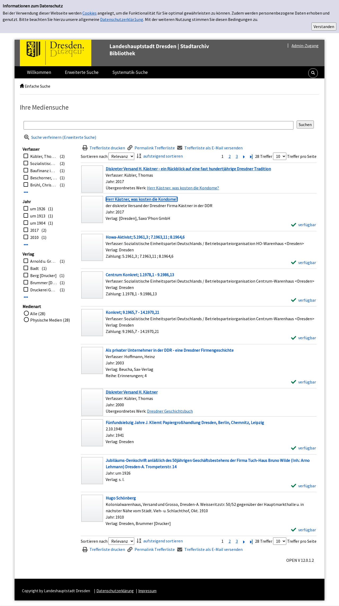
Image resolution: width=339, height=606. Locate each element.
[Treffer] (198, 179)
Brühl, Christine (43, 185)
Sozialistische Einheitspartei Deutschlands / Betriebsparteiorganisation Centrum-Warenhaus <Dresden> (43, 163)
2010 (34, 237)
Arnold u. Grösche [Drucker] (43, 261)
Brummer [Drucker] (43, 282)
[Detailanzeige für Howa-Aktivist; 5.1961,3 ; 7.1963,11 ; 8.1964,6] (145, 237)
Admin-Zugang (305, 45)
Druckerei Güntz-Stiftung (43, 289)
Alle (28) (37, 313)
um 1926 (37, 208)
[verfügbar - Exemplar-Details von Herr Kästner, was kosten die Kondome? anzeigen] (303, 224)
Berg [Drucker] (43, 275)
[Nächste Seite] (244, 156)
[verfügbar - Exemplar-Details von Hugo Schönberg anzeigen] (303, 530)
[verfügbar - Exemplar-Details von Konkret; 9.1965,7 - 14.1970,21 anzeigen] (303, 338)
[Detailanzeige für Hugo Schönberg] (121, 498)
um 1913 (37, 216)
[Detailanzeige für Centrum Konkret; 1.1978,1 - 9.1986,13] (140, 274)
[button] (313, 73)
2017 (34, 230)
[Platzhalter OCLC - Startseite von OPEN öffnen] (125, 53)
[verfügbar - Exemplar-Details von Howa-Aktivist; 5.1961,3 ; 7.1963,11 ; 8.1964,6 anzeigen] (303, 262)
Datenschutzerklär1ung (121, 19)
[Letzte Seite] (251, 156)
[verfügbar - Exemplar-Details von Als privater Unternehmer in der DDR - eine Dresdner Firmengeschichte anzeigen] (303, 382)
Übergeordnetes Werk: (126, 187)
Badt (34, 268)
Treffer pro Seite (301, 156)
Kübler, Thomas (43, 156)
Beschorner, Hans (43, 177)
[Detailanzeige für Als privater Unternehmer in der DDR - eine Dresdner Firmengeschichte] (170, 350)
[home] (22, 86)
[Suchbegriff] (158, 125)
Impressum (147, 590)
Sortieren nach (94, 156)
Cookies (89, 13)
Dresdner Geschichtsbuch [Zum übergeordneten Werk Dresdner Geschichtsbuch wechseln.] (170, 411)
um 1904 (37, 223)
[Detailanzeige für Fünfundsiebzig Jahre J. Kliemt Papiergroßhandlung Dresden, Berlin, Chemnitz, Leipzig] (185, 422)
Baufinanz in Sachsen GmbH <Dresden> (43, 170)
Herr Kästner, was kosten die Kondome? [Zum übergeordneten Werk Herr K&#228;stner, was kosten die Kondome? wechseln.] (183, 187)
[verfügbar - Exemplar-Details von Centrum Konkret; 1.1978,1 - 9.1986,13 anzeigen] (303, 300)
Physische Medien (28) (50, 320)
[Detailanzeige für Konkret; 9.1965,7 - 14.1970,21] (132, 312)
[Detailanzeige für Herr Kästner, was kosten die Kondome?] (142, 199)
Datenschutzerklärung (115, 590)
